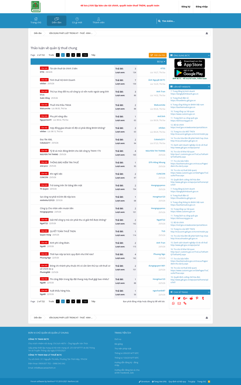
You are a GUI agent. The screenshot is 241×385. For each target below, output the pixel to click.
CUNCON (44, 177)
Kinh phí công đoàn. (60, 242)
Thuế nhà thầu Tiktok (60, 104)
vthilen (43, 83)
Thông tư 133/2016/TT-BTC (127, 357)
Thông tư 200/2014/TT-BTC (127, 353)
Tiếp (93, 55)
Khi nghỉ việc (56, 173)
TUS (163, 231)
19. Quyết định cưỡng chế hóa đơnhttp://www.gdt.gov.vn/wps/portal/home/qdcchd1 (189, 182)
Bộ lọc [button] (160, 61)
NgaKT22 (44, 223)
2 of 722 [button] (41, 55)
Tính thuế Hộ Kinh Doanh (62, 80)
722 (85, 55)
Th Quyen (44, 189)
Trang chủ (36, 22)
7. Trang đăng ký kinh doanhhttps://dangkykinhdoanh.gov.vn (184, 92)
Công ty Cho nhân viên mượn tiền (56, 208)
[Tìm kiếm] (186, 21)
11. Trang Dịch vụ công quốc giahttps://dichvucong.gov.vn (184, 119)
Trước (51, 55)
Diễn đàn (56, 22)
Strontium (144, 381)
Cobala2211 (45, 143)
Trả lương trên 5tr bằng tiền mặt (66, 185)
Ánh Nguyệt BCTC (156, 80)
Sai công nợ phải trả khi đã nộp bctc (58, 196)
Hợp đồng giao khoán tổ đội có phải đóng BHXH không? (77, 127)
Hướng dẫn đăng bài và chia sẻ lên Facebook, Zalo (127, 371)
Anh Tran (160, 91)
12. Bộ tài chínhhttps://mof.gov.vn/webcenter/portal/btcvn (189, 126)
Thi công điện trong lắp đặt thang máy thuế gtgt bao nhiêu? (79, 279)
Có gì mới (77, 22)
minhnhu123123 (47, 200)
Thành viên (99, 22)
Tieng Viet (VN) (159, 381)
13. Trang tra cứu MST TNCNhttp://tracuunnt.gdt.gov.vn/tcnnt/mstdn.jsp (189, 133)
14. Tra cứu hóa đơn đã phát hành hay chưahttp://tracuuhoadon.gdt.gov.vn (189, 139)
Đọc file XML (46, 139)
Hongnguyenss (158, 185)
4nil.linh (161, 116)
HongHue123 (159, 196)
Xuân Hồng (45, 98)
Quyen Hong (45, 234)
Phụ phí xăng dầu (58, 116)
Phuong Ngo (45, 257)
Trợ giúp (191, 381)
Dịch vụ (118, 339)
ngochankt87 (159, 290)
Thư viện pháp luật (123, 348)
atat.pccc (44, 166)
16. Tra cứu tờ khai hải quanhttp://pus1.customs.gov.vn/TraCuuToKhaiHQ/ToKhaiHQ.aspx (189, 154)
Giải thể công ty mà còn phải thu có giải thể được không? (78, 219)
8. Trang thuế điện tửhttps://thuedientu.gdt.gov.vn (183, 99)
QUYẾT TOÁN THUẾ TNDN (63, 231)
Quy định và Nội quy (177, 381)
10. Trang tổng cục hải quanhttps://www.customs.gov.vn (183, 112)
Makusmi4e (45, 108)
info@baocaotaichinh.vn (45, 367)
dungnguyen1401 (157, 265)
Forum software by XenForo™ (55, 381)
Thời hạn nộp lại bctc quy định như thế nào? (72, 254)
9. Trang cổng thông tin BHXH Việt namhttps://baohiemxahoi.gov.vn (187, 106)
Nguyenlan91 (46, 120)
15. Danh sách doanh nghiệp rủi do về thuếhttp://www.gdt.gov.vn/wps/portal (189, 146)
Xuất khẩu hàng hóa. (60, 290)
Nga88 (43, 246)
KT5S (42, 72)
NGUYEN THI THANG (49, 154)
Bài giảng (119, 343)
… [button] (78, 55)
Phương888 (45, 272)
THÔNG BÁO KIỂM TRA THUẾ (64, 162)
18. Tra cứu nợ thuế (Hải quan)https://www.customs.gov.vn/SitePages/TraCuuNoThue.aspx (190, 173)
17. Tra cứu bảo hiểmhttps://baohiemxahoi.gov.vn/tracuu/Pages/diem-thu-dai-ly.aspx (189, 164)
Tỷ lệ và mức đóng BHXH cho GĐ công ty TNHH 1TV (75, 150)
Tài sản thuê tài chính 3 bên (63, 68)
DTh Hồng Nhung (157, 162)
